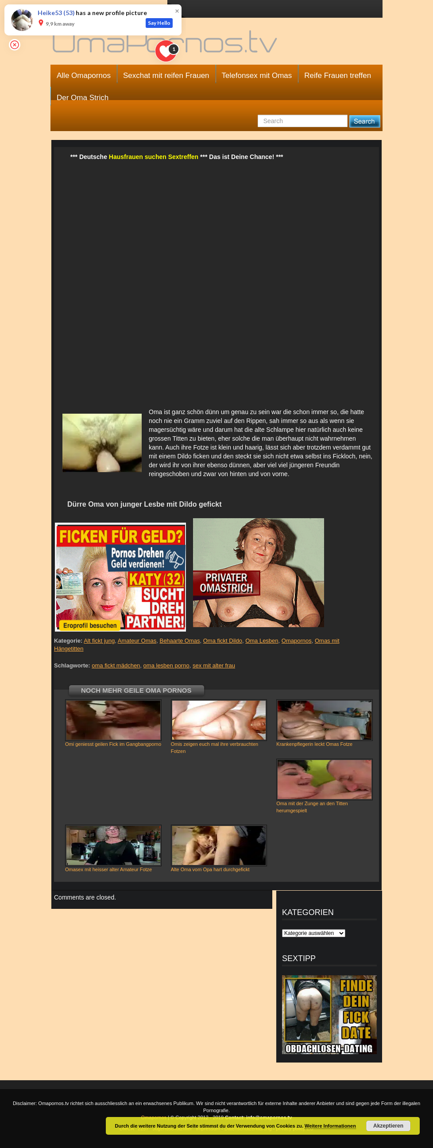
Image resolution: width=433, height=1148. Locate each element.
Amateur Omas (137, 640)
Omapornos (297, 640)
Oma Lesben (261, 640)
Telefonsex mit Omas (257, 75)
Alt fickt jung (99, 640)
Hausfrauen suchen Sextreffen (153, 156)
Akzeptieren (388, 1126)
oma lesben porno (166, 665)
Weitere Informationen (330, 1126)
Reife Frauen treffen (337, 75)
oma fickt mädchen (116, 665)
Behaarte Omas (179, 640)
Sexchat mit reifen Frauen (166, 75)
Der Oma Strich (82, 97)
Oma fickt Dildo (222, 640)
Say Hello (159, 22)
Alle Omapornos (84, 75)
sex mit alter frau (214, 665)
